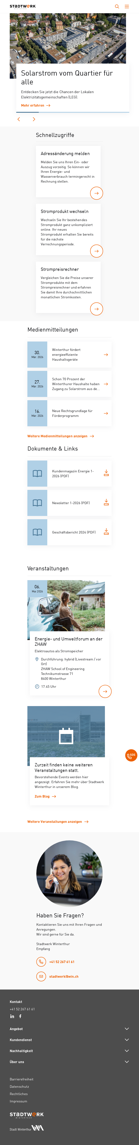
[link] (72, 105)
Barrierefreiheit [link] (21, 1079)
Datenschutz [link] (19, 1086)
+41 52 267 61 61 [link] (22, 1009)
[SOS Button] (131, 756)
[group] (68, 46)
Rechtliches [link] (19, 1094)
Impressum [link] (18, 1101)
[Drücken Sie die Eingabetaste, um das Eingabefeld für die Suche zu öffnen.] (117, 6)
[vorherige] (18, 119)
